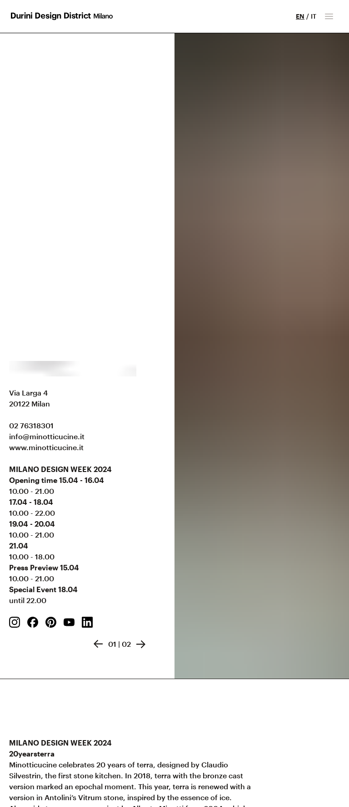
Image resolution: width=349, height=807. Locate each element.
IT (313, 16)
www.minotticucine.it (46, 447)
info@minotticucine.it (47, 436)
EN (300, 16)
